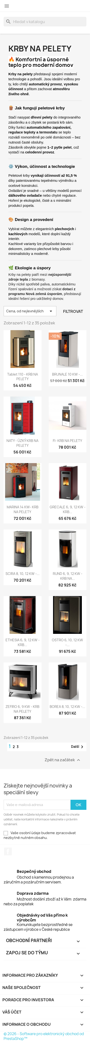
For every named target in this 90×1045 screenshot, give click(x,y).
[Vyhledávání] (45, 21)
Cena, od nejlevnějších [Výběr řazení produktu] (30, 311)
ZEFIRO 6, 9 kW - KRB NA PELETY (22, 709)
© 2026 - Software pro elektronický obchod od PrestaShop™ (44, 1036)
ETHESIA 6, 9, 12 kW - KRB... (23, 642)
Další (78, 747)
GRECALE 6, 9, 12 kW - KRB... (67, 509)
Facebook (8, 851)
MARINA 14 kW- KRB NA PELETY (22, 509)
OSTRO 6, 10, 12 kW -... (67, 642)
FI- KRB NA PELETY (67, 440)
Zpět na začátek (63, 760)
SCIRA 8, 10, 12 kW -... (23, 573)
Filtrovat (73, 311)
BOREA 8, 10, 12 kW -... (67, 706)
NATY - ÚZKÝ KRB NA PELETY (22, 443)
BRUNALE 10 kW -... (67, 374)
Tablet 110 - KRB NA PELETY (22, 376)
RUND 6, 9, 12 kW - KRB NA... (67, 576)
